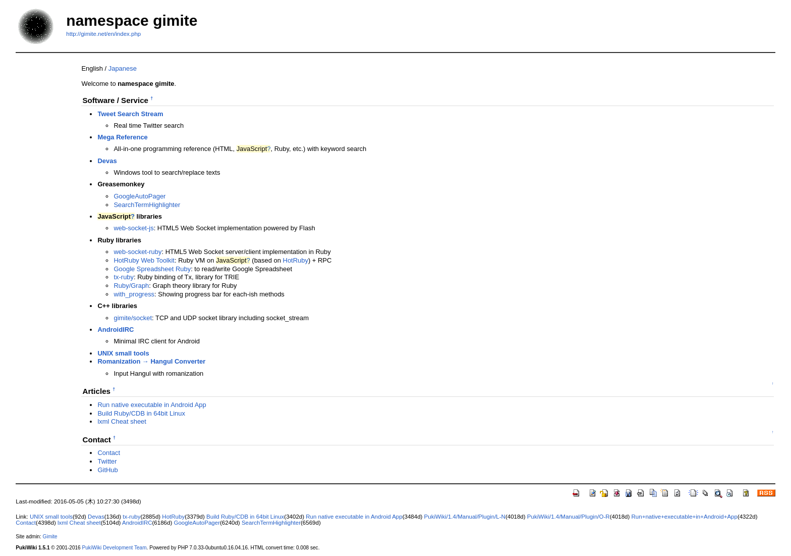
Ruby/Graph (131, 285)
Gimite (50, 536)
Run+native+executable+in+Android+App (685, 517)
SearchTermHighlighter (147, 205)
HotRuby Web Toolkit (144, 260)
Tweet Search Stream (130, 114)
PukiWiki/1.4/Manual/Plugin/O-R (568, 517)
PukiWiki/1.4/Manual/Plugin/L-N (464, 517)
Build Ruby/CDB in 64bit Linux (141, 413)
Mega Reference (122, 137)
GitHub (107, 470)
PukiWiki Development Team (114, 547)
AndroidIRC (115, 329)
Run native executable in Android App (151, 405)
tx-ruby (124, 277)
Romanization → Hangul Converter (151, 361)
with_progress (134, 294)
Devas (107, 161)
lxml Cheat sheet (121, 421)
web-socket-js (133, 228)
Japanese (122, 68)
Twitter (107, 461)
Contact (108, 453)
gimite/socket (133, 318)
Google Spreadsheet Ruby (152, 269)
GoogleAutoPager (139, 196)
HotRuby (295, 260)
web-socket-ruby (137, 252)
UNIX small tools (123, 353)
